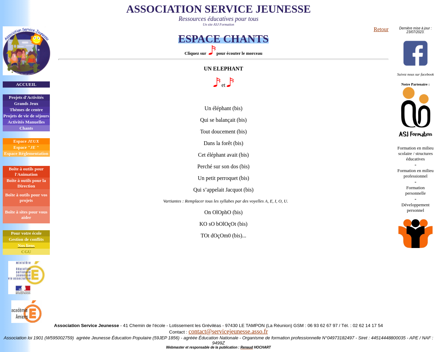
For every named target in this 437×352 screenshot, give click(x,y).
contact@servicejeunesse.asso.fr (228, 331)
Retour (381, 29)
